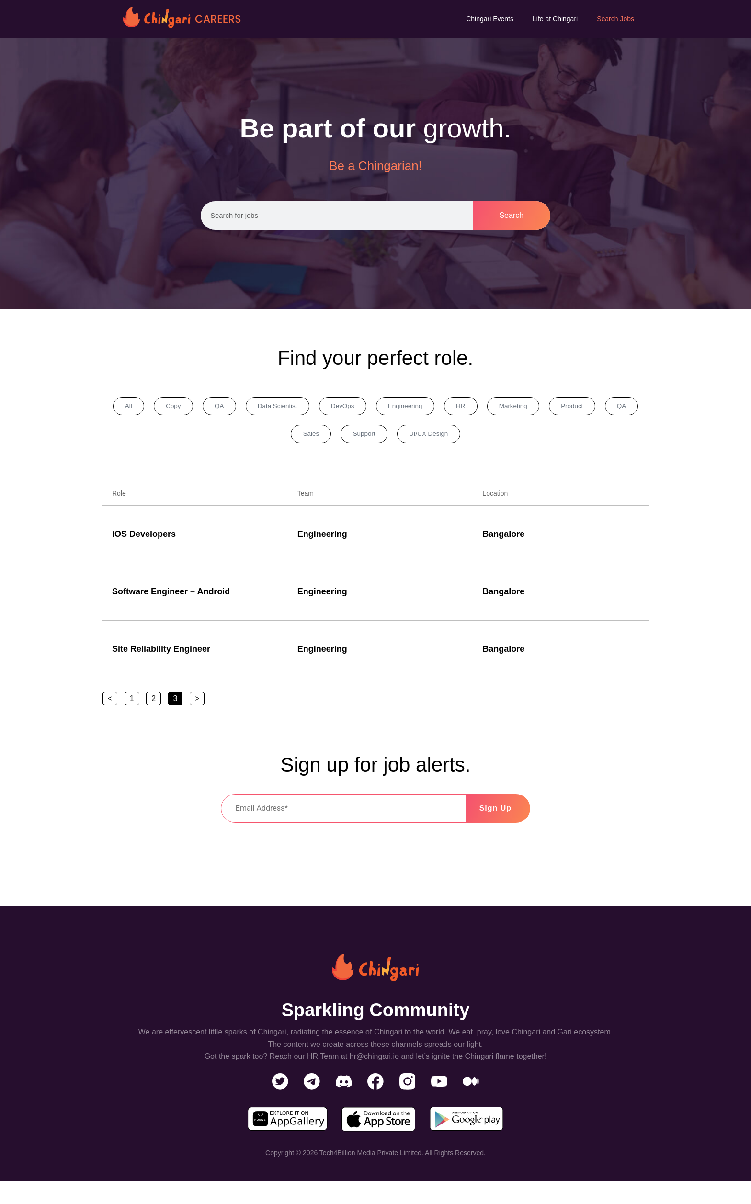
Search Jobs (615, 19)
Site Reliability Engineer (161, 653)
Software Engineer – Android (171, 595)
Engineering (433, 407)
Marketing (553, 407)
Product (619, 407)
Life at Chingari (555, 19)
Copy (175, 407)
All (124, 407)
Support (388, 437)
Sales (328, 437)
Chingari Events (489, 19)
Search (511, 215)
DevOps (364, 407)
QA (226, 407)
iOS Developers (144, 538)
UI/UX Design (459, 437)
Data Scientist (291, 407)
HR (495, 407)
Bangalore (503, 538)
